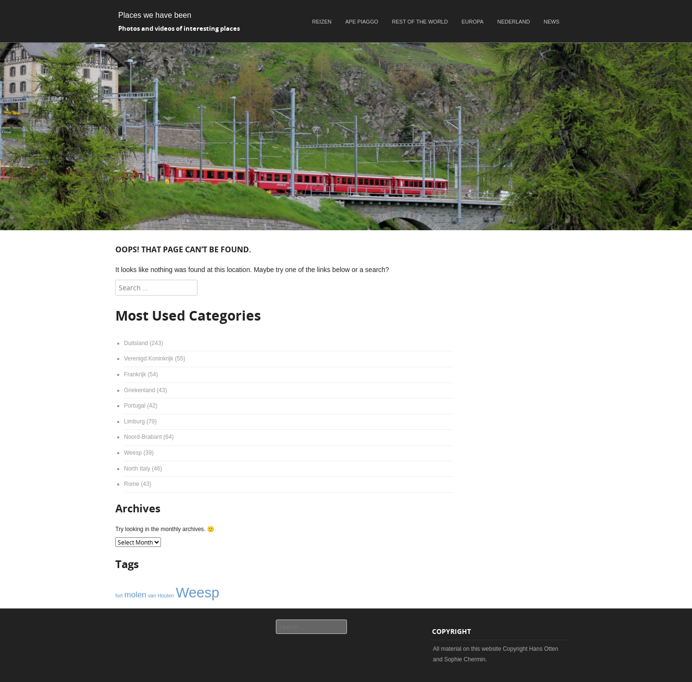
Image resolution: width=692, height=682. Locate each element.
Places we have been (154, 15)
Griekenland (139, 390)
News (551, 22)
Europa (473, 22)
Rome (131, 484)
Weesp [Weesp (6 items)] (198, 592)
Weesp (133, 452)
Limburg (134, 421)
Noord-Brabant (143, 437)
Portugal (135, 405)
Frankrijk (135, 374)
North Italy (137, 468)
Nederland (513, 22)
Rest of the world (420, 22)
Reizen (322, 22)
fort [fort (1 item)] (119, 595)
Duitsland (136, 343)
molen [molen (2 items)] (135, 594)
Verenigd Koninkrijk (148, 358)
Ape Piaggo (362, 22)
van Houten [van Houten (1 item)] (161, 595)
